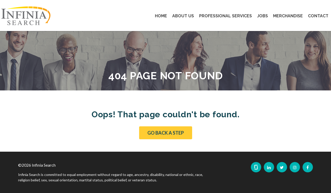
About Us (183, 15)
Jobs (262, 15)
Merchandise (288, 15)
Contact (318, 15)
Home (161, 15)
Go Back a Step (165, 133)
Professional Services (225, 15)
